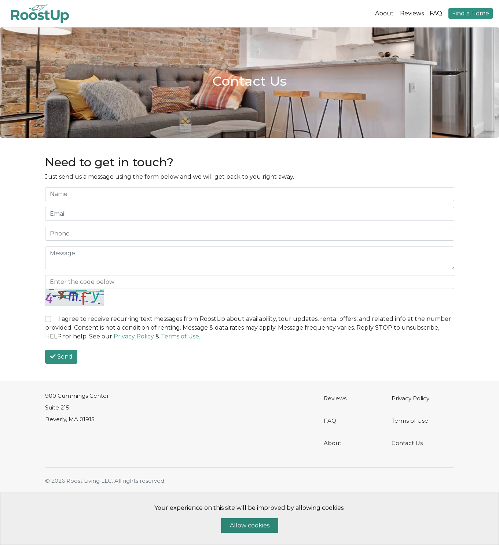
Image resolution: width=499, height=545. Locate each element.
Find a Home (470, 13)
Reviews (412, 13)
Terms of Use (180, 336)
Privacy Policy (134, 336)
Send (61, 356)
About (384, 13)
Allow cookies (249, 525)
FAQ (436, 13)
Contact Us (407, 443)
